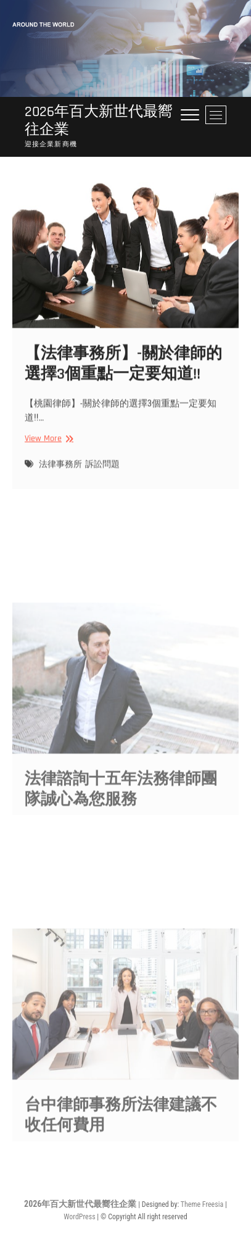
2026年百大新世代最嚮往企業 (99, 121)
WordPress (79, 1216)
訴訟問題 (102, 471)
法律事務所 (60, 471)
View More (47, 445)
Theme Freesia (202, 1204)
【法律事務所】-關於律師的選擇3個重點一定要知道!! (123, 370)
